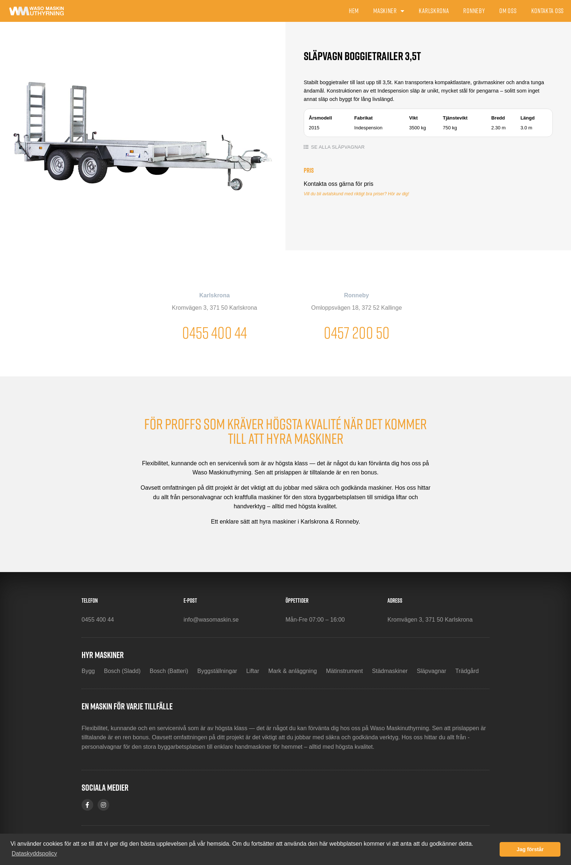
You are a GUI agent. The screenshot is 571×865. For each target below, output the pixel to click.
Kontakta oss (547, 10)
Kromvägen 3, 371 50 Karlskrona (214, 308)
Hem (354, 10)
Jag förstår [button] (529, 849)
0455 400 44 (214, 332)
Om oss (507, 10)
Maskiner (388, 10)
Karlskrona (434, 10)
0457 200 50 (357, 332)
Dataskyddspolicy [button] (34, 853)
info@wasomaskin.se (211, 620)
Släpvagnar (348, 147)
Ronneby (474, 10)
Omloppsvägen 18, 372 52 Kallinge (356, 308)
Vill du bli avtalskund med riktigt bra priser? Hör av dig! (356, 193)
